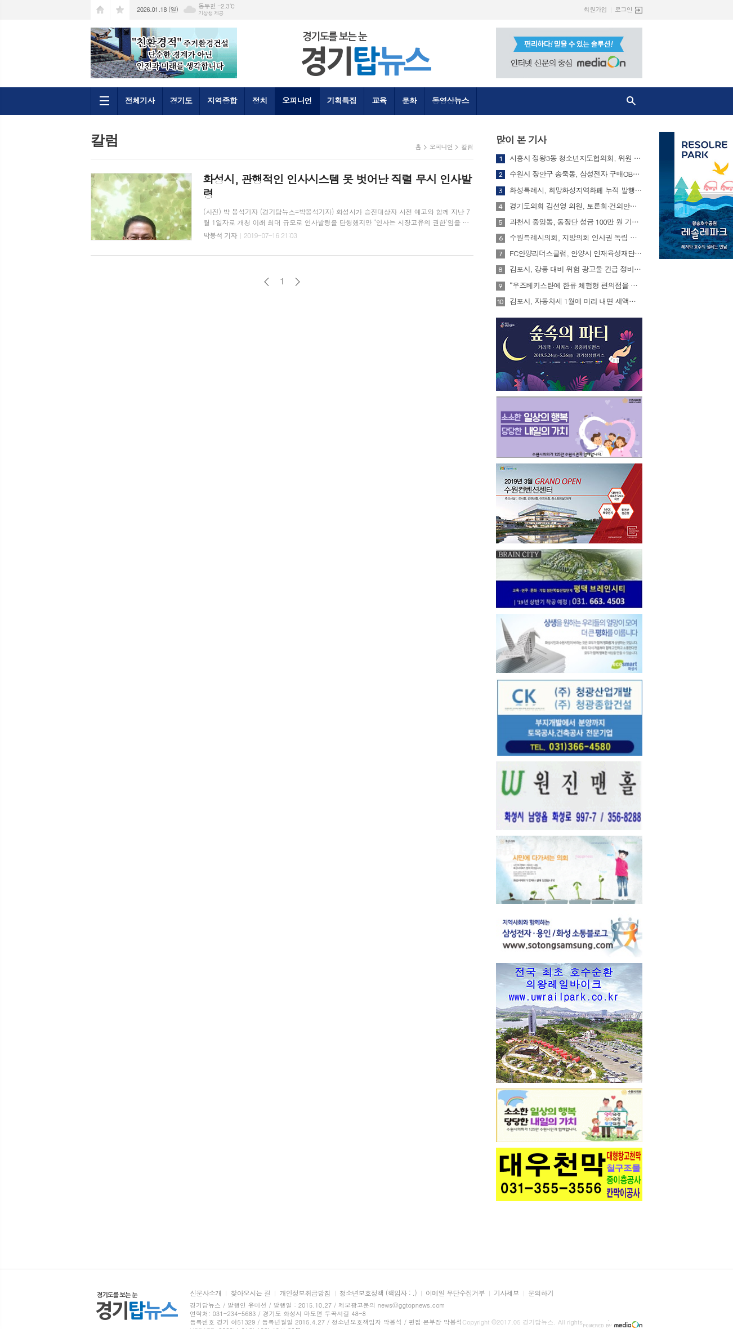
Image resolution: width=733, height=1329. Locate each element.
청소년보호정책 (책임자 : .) (378, 1293)
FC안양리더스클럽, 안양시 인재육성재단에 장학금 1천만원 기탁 (575, 253)
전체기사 (140, 100)
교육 (379, 100)
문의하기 (540, 1293)
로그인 (623, 9)
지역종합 (222, 100)
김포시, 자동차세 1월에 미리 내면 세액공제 (575, 301)
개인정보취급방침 (304, 1293)
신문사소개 (205, 1293)
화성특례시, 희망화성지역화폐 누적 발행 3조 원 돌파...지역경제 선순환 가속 (575, 190)
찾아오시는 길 (250, 1293)
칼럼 (467, 146)
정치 (259, 100)
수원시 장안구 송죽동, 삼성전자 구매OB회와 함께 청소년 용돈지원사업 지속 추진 (575, 174)
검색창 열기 (631, 101)
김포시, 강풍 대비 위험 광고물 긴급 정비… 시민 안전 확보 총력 (575, 269)
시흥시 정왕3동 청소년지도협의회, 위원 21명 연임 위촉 (575, 158)
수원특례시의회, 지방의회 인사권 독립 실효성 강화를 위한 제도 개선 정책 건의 (575, 238)
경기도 (181, 100)
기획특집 (342, 100)
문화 (409, 100)
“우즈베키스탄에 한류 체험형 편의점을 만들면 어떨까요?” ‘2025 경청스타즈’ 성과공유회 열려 (575, 285)
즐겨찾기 (119, 10)
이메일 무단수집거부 (455, 1293)
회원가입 (595, 9)
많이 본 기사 (521, 139)
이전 (266, 281)
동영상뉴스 (450, 100)
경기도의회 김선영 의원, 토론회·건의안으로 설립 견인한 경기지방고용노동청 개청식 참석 (575, 206)
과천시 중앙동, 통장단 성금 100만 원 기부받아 (575, 222)
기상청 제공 (211, 13)
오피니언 (297, 100)
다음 (297, 281)
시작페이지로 (100, 10)
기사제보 (506, 1293)
